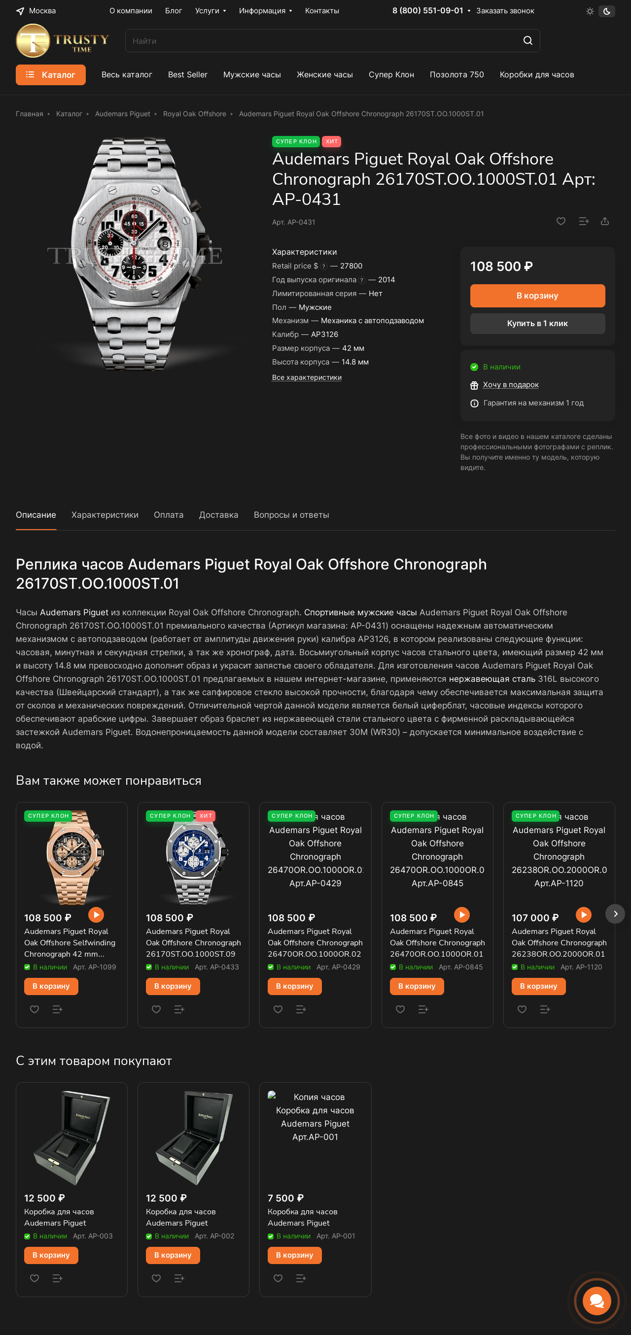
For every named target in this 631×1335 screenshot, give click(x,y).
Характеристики (105, 515)
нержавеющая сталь (492, 679)
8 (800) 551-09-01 (427, 10)
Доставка (219, 515)
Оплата (169, 515)
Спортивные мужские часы (360, 612)
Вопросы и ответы (291, 515)
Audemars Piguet (74, 612)
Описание (36, 515)
